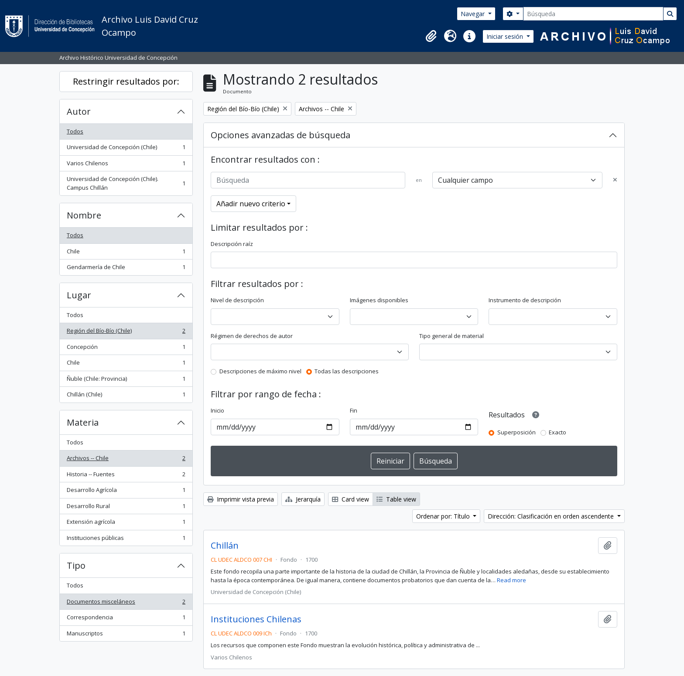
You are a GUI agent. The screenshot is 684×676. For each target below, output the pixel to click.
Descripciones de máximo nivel (260, 371)
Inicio (217, 410)
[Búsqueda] (593, 13)
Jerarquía (303, 499)
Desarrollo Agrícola (125, 492)
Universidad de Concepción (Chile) (125, 149)
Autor (79, 111)
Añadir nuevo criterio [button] (250, 203)
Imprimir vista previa (240, 499)
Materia (83, 422)
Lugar (79, 295)
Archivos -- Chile (125, 460)
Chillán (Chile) (125, 396)
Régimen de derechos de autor (252, 336)
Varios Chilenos (125, 165)
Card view (350, 499)
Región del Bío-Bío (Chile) (125, 332)
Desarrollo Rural (125, 508)
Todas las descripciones (347, 371)
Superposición (516, 432)
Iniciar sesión (505, 36)
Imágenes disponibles (379, 300)
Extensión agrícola (125, 523)
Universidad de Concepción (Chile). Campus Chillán (125, 183)
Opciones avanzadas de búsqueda (280, 135)
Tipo (76, 565)
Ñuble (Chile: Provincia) (125, 380)
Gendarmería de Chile (125, 269)
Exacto (557, 432)
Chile (125, 253)
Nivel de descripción (237, 300)
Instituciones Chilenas (256, 619)
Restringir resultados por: (126, 81)
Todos (75, 131)
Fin (353, 410)
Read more (511, 580)
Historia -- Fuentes (125, 476)
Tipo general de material (451, 336)
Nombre (84, 215)
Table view (396, 499)
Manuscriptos (125, 635)
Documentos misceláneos (125, 603)
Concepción (125, 349)
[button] (431, 36)
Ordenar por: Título (444, 516)
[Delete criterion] (615, 180)
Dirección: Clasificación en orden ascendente (552, 516)
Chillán (225, 545)
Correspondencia (125, 619)
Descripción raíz (232, 244)
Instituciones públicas (125, 540)
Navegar (473, 14)
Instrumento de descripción (525, 300)
